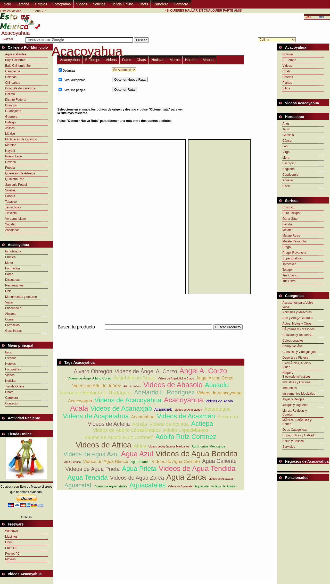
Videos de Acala (219, 401)
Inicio (7, 4)
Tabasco (11, 202)
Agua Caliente (219, 461)
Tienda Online (122, 4)
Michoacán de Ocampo (21, 139)
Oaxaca (10, 162)
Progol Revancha (294, 253)
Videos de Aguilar (223, 486)
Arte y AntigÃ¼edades (297, 318)
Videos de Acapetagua (188, 409)
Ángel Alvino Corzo (214, 378)
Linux (9, 542)
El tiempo (92, 60)
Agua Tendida (88, 477)
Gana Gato (290, 219)
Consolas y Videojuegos (299, 352)
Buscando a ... (15, 308)
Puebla (10, 168)
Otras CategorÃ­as (294, 429)
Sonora (10, 196)
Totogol (287, 270)
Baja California (15, 60)
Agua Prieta (139, 468)
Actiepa (202, 423)
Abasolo (217, 384)
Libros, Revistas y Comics (294, 412)
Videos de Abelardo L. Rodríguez (95, 392)
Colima (10, 94)
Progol (286, 247)
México (10, 134)
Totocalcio (289, 264)
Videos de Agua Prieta (92, 469)
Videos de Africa (103, 445)
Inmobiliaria (13, 251)
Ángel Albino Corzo (134, 377)
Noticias (99, 4)
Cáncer (287, 140)
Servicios (288, 446)
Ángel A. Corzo (203, 371)
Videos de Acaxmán (186, 416)
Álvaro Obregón (93, 371)
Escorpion (289, 163)
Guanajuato (13, 111)
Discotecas (12, 280)
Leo (284, 146)
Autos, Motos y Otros (296, 323)
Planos (287, 82)
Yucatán (10, 224)
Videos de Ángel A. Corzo (145, 371)
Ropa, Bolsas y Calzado (298, 435)
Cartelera (160, 4)
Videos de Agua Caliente (176, 461)
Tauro (286, 129)
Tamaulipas (13, 207)
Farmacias (12, 325)
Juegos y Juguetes (295, 405)
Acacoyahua (70, 60)
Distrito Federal (15, 99)
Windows (11, 531)
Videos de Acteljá (109, 424)
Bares (9, 274)
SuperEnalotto (292, 258)
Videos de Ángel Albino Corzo (89, 378)
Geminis (288, 135)
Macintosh (12, 536)
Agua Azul (137, 454)
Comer (9, 319)
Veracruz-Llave (15, 219)
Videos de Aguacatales (110, 486)
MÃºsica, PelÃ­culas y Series (296, 422)
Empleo (10, 257)
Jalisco (10, 128)
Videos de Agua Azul (91, 454)
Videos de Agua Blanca (105, 461)
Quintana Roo (14, 179)
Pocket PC (12, 553)
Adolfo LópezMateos (185, 430)
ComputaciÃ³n (292, 346)
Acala (79, 408)
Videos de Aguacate (180, 486)
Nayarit (10, 151)
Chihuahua (12, 82)
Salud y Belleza (293, 441)
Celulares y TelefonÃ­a (297, 335)
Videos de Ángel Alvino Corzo (176, 378)
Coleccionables (292, 340)
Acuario (287, 180)
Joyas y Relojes (293, 399)
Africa (140, 445)
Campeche (12, 71)
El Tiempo (289, 60)
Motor (9, 263)
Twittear (7, 39)
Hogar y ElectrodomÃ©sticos (296, 374)
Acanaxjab (163, 409)
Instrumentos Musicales (298, 393)
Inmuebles (289, 388)
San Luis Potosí (16, 185)
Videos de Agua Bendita (196, 453)
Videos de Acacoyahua (127, 400)
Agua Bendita (72, 461)
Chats (143, 4)
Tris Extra (288, 281)
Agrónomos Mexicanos (208, 446)
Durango (11, 105)
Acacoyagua (80, 401)
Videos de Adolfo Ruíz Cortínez (119, 437)
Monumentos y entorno (21, 297)
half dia (287, 224)
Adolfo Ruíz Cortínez (185, 436)
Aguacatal (77, 485)
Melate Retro (291, 236)
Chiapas (10, 77)
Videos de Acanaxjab (121, 408)
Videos (81, 4)
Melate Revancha (294, 241)
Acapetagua (217, 409)
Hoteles (41, 4)
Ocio (8, 291)
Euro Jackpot (291, 213)
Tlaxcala (11, 213)
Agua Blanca (140, 462)
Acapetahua (143, 416)
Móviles (10, 559)
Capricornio (290, 174)
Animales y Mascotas (296, 312)
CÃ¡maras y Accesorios (298, 329)
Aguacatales (147, 485)
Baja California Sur (18, 65)
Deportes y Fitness (295, 357)
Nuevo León (13, 156)
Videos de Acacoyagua (219, 393)
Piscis (286, 186)
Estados (23, 4)
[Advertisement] (229, 102)
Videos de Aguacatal (220, 478)
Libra (285, 157)
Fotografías (62, 4)
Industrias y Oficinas (296, 382)
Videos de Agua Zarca (137, 478)
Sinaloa (10, 190)
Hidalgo (10, 122)
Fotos (126, 60)
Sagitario (288, 169)
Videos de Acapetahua (96, 416)
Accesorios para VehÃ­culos (298, 304)
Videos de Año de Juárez (96, 385)
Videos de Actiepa (169, 424)
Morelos (10, 145)
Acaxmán (227, 416)
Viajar (9, 302)
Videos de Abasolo (172, 385)
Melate (287, 230)
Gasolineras (13, 331)
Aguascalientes (15, 54)
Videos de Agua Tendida (197, 468)
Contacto (181, 4)
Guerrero (11, 117)
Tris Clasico (290, 275)
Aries (285, 123)
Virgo (286, 152)
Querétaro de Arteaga (20, 173)
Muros (175, 60)
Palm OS (11, 548)
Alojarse (10, 314)
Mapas (208, 60)
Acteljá (139, 424)
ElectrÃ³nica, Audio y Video (296, 365)
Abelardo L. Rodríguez (164, 392)
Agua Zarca (186, 477)
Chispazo (288, 207)
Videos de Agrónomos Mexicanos (168, 446)
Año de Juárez (132, 386)
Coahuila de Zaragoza (20, 88)
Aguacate (202, 486)
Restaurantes (14, 285)
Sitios (286, 88)
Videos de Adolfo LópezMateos (127, 430)
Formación (12, 268)
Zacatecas (12, 230)
